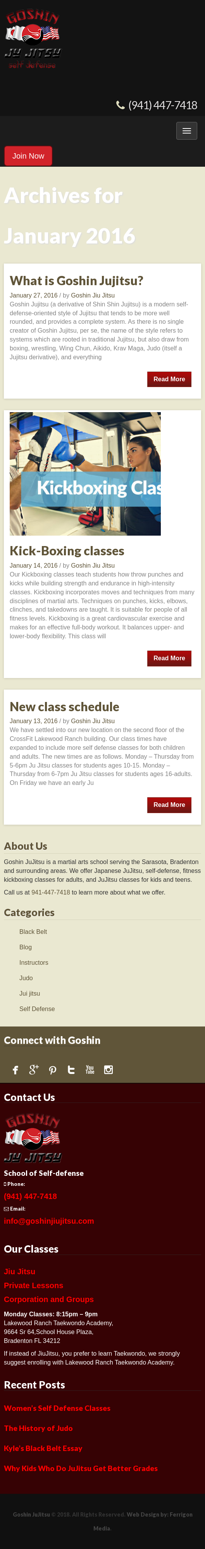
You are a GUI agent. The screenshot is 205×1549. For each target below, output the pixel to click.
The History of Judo (38, 1428)
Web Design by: (148, 1514)
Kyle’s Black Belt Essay (43, 1448)
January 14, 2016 (34, 565)
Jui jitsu (29, 993)
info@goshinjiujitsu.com (49, 1221)
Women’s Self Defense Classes (57, 1408)
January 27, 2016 (34, 295)
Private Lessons (33, 1285)
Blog (25, 947)
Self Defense (37, 1009)
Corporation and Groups (49, 1299)
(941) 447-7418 (162, 105)
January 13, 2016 (34, 721)
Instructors (33, 962)
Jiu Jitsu (19, 1271)
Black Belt (33, 931)
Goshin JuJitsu (31, 1514)
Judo (26, 978)
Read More (169, 379)
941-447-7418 (50, 892)
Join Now (28, 156)
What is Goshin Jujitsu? (76, 280)
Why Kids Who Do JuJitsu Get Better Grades (81, 1468)
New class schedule (64, 706)
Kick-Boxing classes (67, 550)
